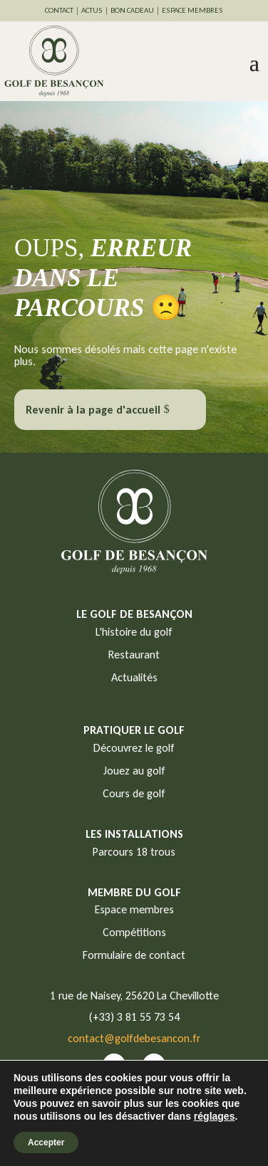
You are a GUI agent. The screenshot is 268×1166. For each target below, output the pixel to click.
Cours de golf (134, 793)
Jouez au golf (134, 770)
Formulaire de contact (134, 955)
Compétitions (134, 932)
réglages (214, 1116)
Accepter (46, 1142)
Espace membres (134, 909)
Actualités (134, 677)
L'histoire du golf (134, 632)
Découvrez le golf (134, 748)
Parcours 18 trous (134, 851)
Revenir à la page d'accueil (93, 409)
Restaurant (134, 654)
